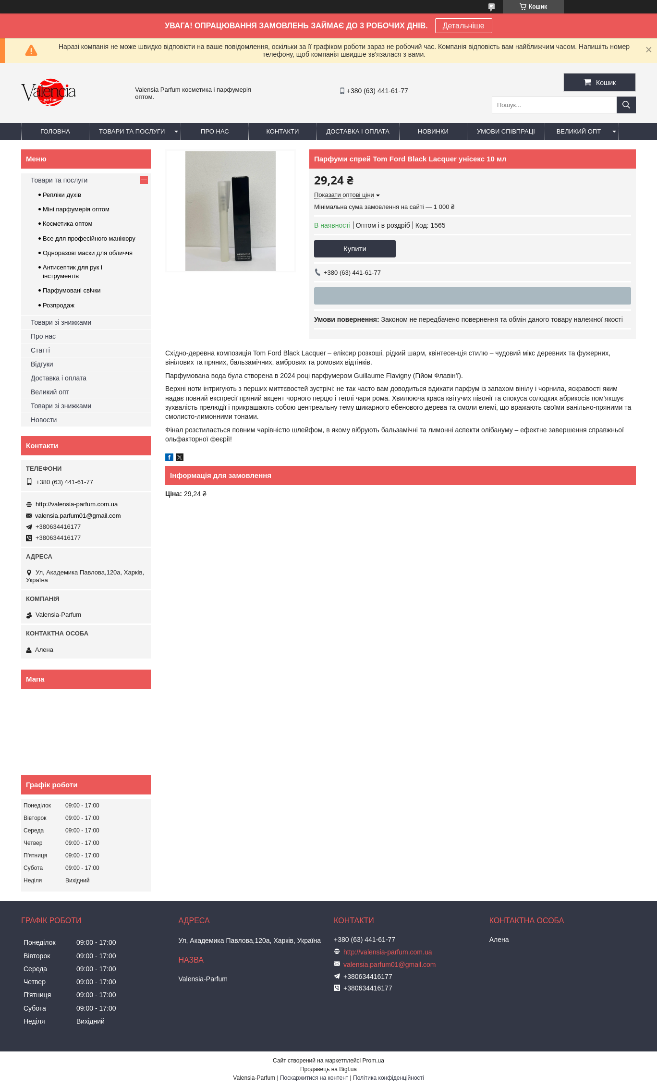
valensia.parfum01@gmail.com (78, 515)
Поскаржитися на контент (314, 1078)
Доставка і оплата (357, 131)
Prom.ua (373, 1060)
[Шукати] (626, 105)
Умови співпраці (506, 131)
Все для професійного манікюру (89, 238)
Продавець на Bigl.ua (328, 1069)
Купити (354, 248)
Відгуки (42, 364)
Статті (40, 350)
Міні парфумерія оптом (76, 209)
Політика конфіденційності (388, 1078)
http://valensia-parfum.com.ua (77, 504)
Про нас (215, 131)
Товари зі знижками (61, 322)
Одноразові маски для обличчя (88, 252)
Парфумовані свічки (72, 290)
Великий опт (579, 131)
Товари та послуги (132, 131)
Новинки (433, 131)
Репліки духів (62, 194)
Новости (44, 420)
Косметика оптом (67, 223)
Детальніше (464, 26)
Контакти (282, 131)
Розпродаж (58, 305)
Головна (55, 131)
